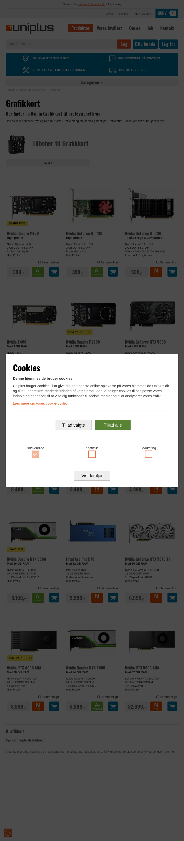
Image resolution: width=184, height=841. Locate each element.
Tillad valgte (73, 425)
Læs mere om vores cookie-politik (40, 403)
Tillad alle (113, 425)
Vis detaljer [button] (92, 475)
